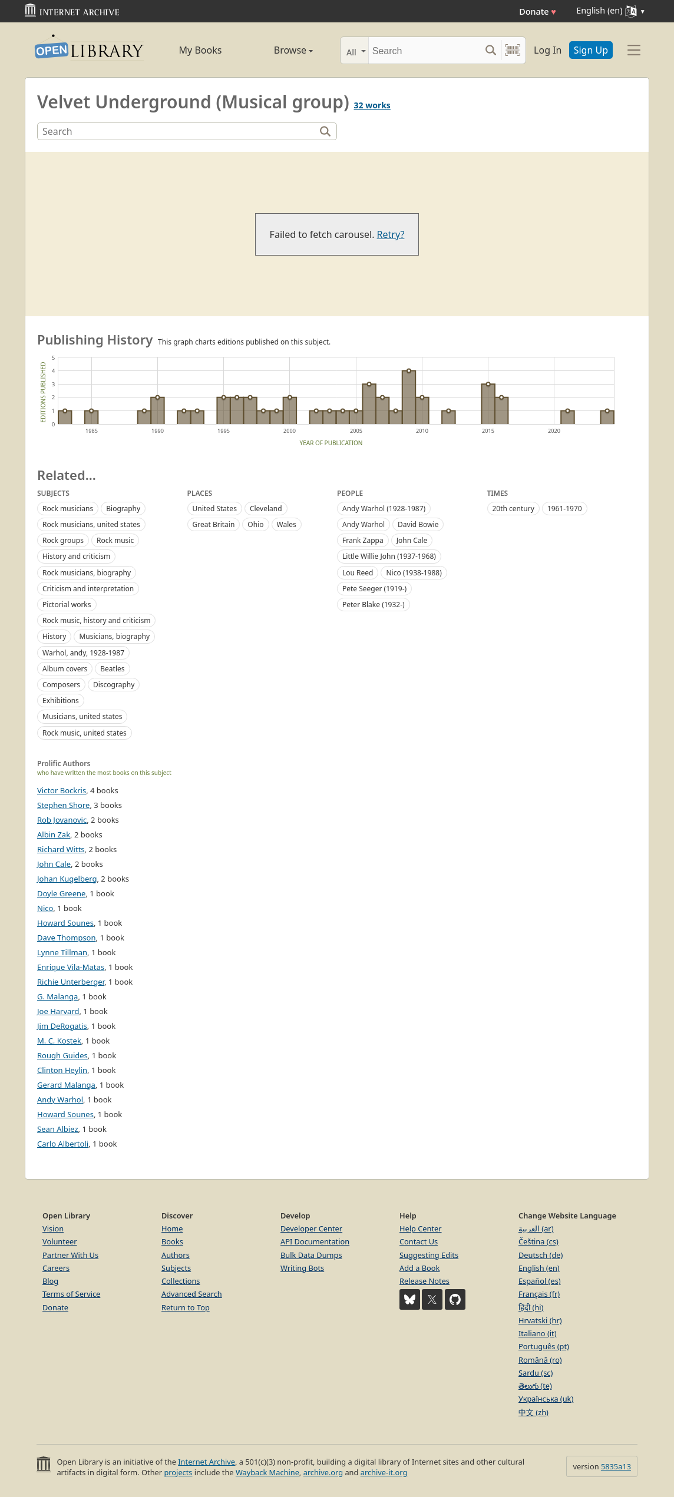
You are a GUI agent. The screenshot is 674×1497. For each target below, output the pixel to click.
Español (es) (539, 1281)
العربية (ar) (535, 1228)
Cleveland (266, 509)
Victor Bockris (61, 790)
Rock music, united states (84, 733)
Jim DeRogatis (62, 1026)
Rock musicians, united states (91, 524)
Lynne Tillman (62, 952)
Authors (175, 1255)
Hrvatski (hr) (540, 1320)
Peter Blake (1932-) (373, 605)
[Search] (424, 50)
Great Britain (214, 524)
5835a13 (616, 1466)
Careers (56, 1268)
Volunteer (59, 1241)
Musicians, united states (82, 716)
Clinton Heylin (62, 1070)
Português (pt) (543, 1346)
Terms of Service (71, 1294)
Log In (547, 50)
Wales (286, 524)
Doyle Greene (61, 893)
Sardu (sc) (535, 1372)
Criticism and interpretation (88, 589)
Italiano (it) (537, 1333)
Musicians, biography (114, 636)
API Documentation (314, 1241)
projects (178, 1472)
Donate (537, 11)
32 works (372, 105)
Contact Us (418, 1241)
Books (172, 1241)
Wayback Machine (267, 1472)
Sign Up (591, 50)
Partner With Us (70, 1255)
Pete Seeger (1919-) (374, 589)
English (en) (539, 1268)
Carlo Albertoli (62, 1143)
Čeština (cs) (538, 1241)
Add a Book (419, 1268)
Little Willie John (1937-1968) (389, 556)
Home (172, 1228)
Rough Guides (62, 1055)
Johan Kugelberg (67, 878)
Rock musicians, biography (86, 573)
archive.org (323, 1472)
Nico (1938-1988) (413, 573)
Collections (180, 1281)
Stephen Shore (63, 805)
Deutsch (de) (540, 1255)
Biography (123, 509)
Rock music (115, 540)
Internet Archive (206, 1461)
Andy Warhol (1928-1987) (383, 509)
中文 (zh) (533, 1412)
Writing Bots (302, 1268)
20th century (513, 509)
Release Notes (424, 1281)
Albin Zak (53, 834)
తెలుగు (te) (535, 1385)
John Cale (412, 540)
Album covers (64, 669)
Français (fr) (539, 1294)
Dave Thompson (66, 937)
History (54, 636)
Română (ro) (540, 1359)
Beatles (112, 669)
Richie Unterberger (70, 981)
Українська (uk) (545, 1398)
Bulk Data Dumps (311, 1255)
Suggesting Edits (428, 1255)
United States (215, 509)
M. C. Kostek (59, 1040)
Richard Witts (61, 849)
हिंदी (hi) (530, 1307)
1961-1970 (564, 509)
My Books (200, 50)
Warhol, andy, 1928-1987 (83, 653)
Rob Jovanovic (62, 819)
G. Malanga (57, 996)
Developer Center (311, 1228)
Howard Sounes (65, 923)
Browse (280, 50)
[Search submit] (490, 50)
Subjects (176, 1268)
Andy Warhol (363, 524)
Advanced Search (191, 1294)
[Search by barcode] (512, 50)
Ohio (255, 524)
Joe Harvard (58, 1011)
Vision (53, 1228)
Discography (113, 685)
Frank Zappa (363, 540)
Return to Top (185, 1307)
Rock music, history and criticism (96, 620)
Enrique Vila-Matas (70, 967)
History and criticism (76, 556)
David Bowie (418, 524)
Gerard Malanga (66, 1084)
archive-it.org (384, 1472)
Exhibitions (60, 700)
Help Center (420, 1228)
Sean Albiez (57, 1129)
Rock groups (63, 540)
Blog (50, 1281)
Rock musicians (67, 509)
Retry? (391, 234)
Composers (61, 685)
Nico (45, 908)
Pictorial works (66, 605)
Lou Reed (357, 573)
